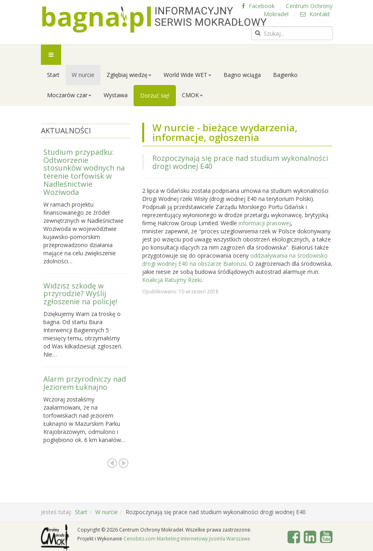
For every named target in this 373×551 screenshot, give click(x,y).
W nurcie (83, 75)
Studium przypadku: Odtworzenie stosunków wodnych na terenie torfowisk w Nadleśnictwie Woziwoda (84, 172)
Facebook (258, 6)
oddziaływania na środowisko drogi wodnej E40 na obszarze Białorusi (235, 259)
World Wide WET (187, 75)
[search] (292, 33)
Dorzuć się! (154, 95)
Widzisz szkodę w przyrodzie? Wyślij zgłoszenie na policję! (80, 294)
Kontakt (315, 14)
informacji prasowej (265, 223)
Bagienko (285, 75)
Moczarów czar (69, 95)
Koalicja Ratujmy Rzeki (172, 280)
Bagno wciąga (242, 75)
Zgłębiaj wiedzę (129, 75)
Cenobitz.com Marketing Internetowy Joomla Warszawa (187, 538)
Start (53, 75)
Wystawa (116, 95)
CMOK (192, 95)
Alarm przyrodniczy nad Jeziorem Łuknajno (84, 383)
